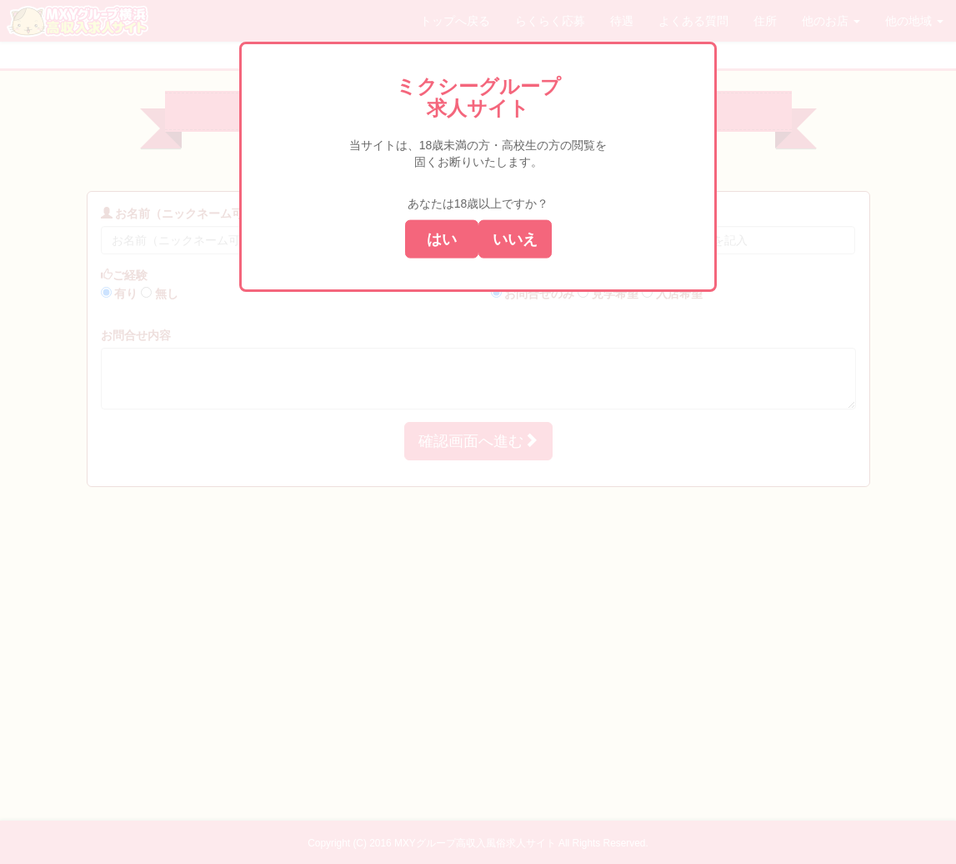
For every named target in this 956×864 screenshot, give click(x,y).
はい (442, 238)
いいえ (515, 238)
